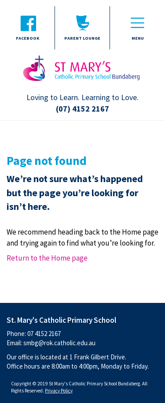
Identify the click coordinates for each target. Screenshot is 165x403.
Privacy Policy (59, 391)
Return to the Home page (47, 258)
